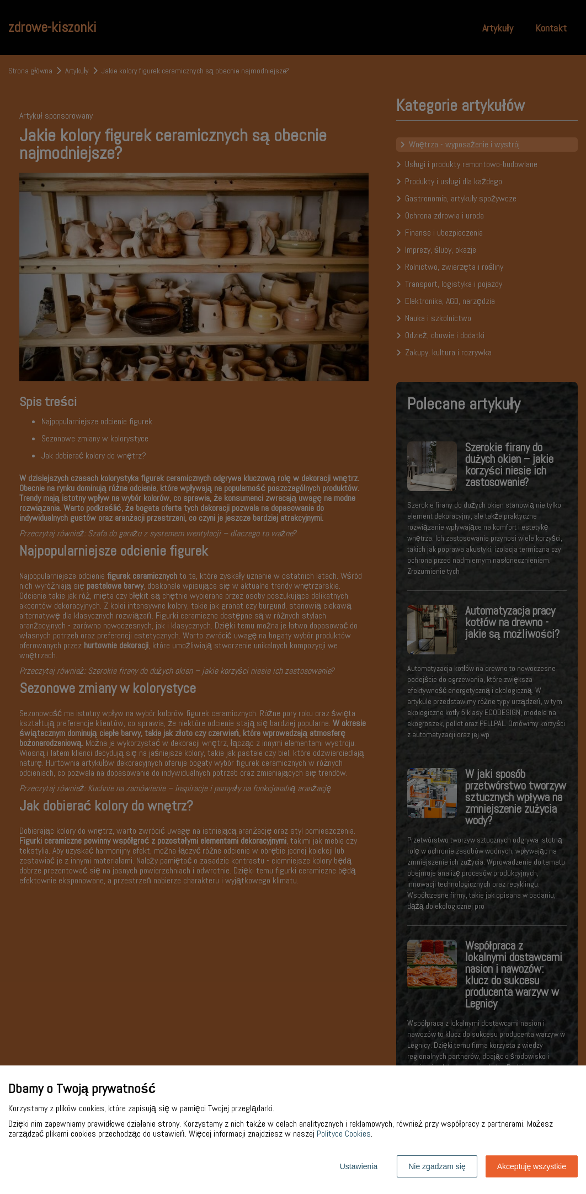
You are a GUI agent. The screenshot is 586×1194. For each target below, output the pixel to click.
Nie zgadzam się (437, 1166)
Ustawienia (358, 1166)
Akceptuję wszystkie (531, 1166)
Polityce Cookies (344, 1133)
